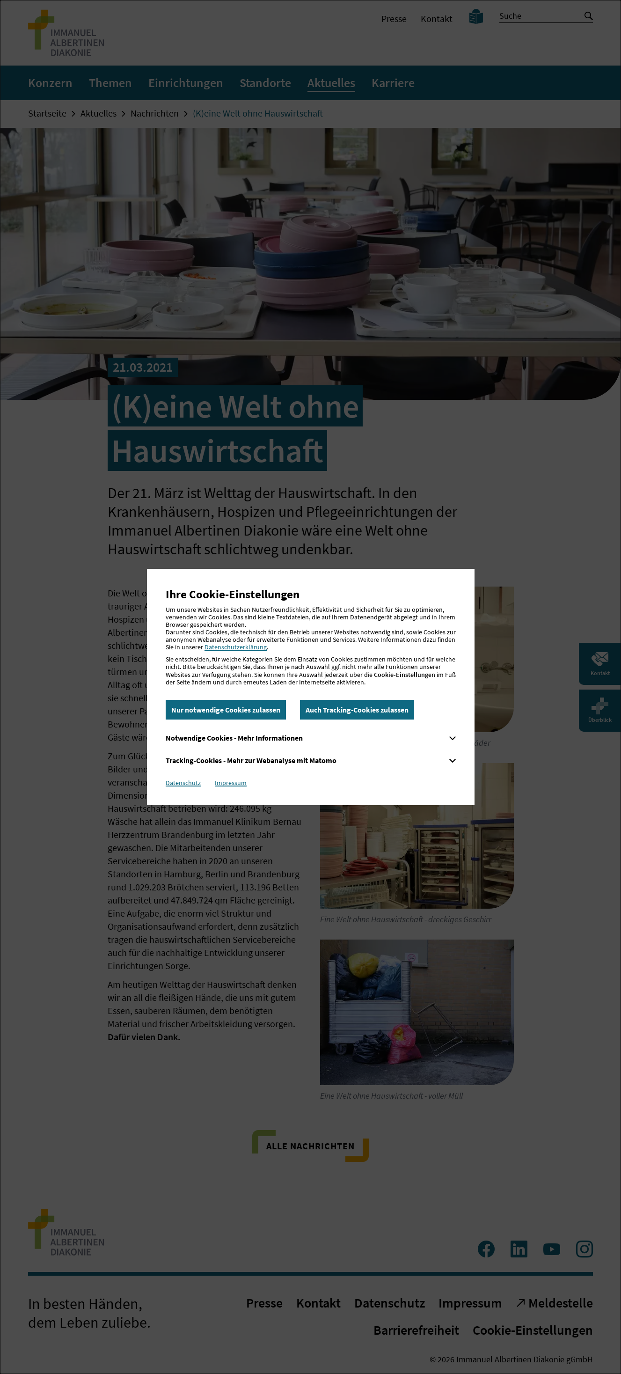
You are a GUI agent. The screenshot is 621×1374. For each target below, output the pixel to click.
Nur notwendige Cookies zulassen (225, 709)
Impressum (231, 782)
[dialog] (310, 687)
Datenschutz (183, 782)
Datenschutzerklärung (236, 647)
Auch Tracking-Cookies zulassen (357, 709)
